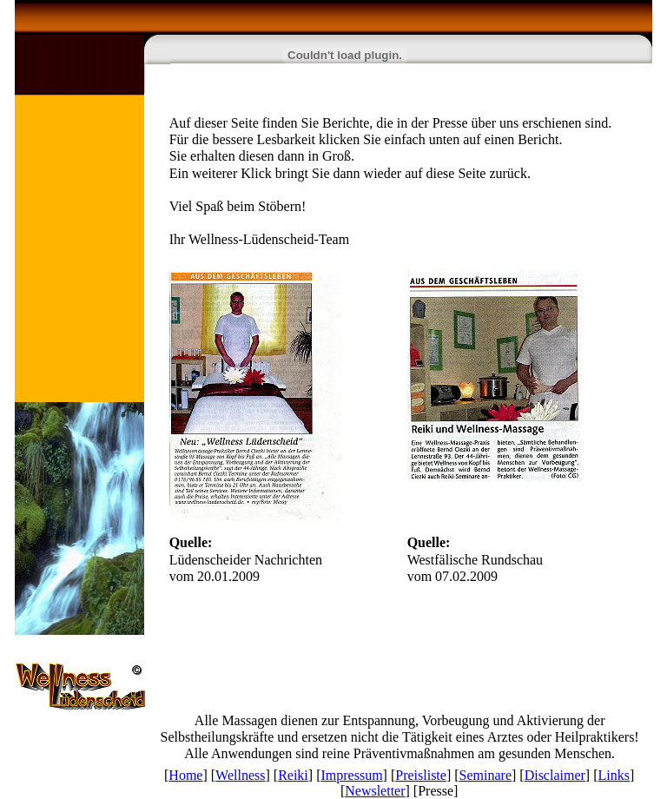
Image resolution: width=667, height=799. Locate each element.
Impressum (351, 775)
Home (185, 775)
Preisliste (420, 775)
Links (614, 775)
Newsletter (375, 790)
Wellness (240, 775)
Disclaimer (555, 775)
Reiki (293, 775)
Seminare (485, 775)
